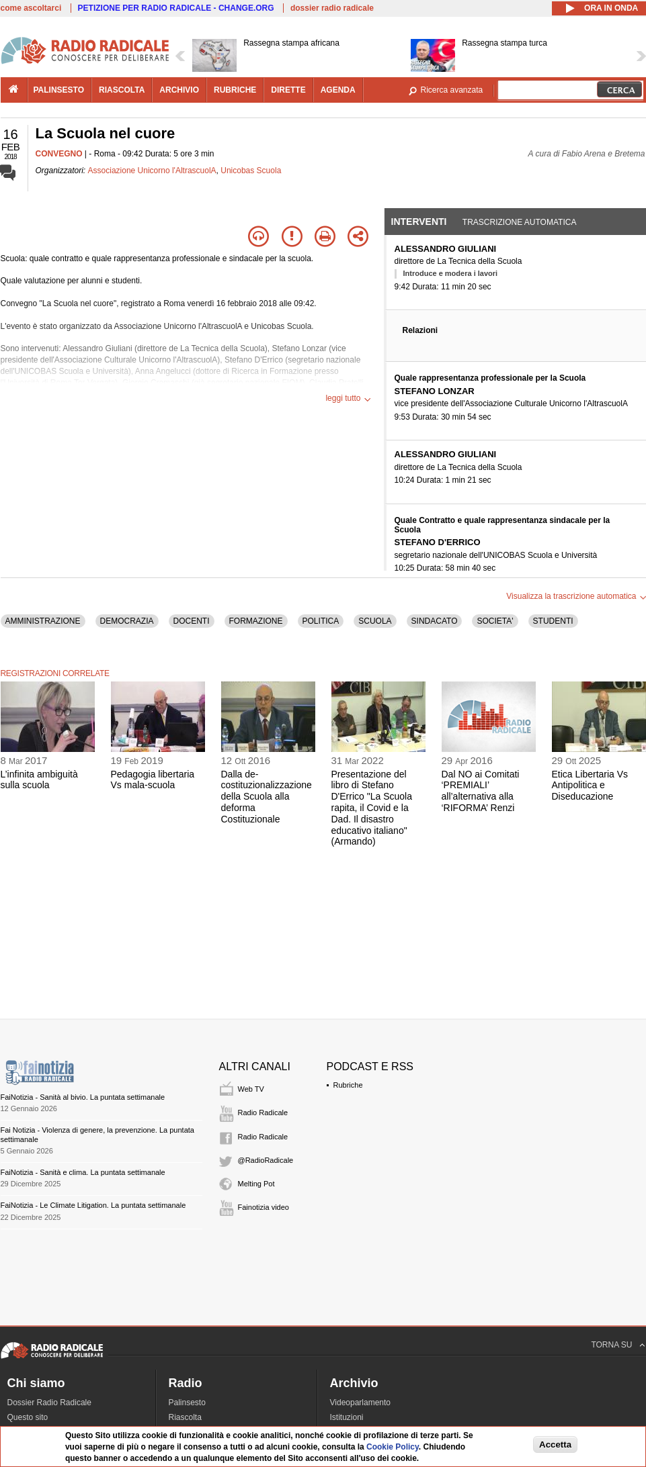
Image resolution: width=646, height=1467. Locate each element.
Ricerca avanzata (452, 90)
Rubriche (348, 1085)
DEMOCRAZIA (127, 621)
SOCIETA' (495, 621)
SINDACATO (434, 621)
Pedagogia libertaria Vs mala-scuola (153, 780)
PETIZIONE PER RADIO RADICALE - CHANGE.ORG (176, 8)
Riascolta (185, 1417)
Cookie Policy (392, 1447)
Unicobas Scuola (250, 170)
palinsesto (59, 90)
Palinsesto (187, 1402)
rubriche (235, 90)
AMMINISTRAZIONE (43, 621)
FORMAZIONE (256, 621)
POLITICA (320, 621)
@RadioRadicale (266, 1160)
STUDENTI (553, 621)
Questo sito (27, 1417)
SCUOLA (374, 621)
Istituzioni (347, 1417)
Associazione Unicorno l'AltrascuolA (152, 170)
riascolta (122, 90)
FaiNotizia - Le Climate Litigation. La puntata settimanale (93, 1205)
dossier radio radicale (332, 8)
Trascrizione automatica (519, 222)
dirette (288, 90)
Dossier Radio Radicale (49, 1402)
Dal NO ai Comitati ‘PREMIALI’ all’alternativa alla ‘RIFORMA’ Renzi (481, 791)
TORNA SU (611, 1345)
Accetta (555, 1444)
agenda (338, 90)
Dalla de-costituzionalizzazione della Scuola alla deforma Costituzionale (266, 796)
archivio (179, 90)
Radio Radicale (263, 1112)
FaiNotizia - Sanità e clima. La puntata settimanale (83, 1172)
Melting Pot (256, 1184)
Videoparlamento (360, 1402)
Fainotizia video (263, 1207)
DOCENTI (191, 621)
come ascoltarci (31, 8)
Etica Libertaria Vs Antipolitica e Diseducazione (590, 785)
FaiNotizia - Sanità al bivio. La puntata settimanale (83, 1097)
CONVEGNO (59, 153)
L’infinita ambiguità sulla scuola (39, 780)
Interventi (419, 221)
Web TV (251, 1089)
